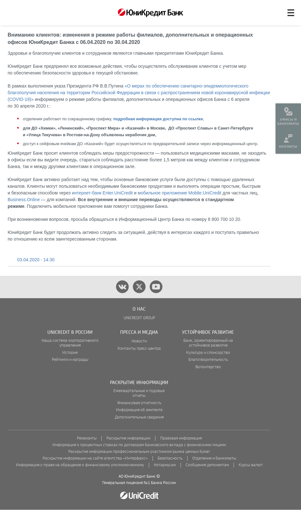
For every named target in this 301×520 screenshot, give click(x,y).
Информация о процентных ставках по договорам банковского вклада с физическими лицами (139, 455)
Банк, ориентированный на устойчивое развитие (208, 353)
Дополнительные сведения (139, 427)
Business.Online (24, 209)
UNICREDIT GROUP (139, 328)
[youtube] (156, 297)
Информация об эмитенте (139, 420)
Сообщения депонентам (207, 475)
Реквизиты (87, 448)
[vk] (122, 297)
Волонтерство (208, 377)
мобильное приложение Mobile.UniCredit (179, 203)
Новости (139, 351)
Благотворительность (208, 370)
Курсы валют (251, 475)
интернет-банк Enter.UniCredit (102, 203)
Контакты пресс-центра (139, 358)
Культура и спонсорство (208, 363)
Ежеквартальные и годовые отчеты (139, 403)
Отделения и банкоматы (214, 468)
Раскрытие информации (128, 448)
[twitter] (139, 297)
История (70, 363)
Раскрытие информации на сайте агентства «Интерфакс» (95, 468)
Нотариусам (165, 475)
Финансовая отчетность (139, 413)
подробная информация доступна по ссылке (158, 129)
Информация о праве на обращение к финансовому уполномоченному (80, 475)
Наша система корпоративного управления (70, 353)
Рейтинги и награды (70, 370)
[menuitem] (288, 114)
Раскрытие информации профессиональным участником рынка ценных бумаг (139, 462)
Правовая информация (181, 448)
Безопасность (170, 468)
